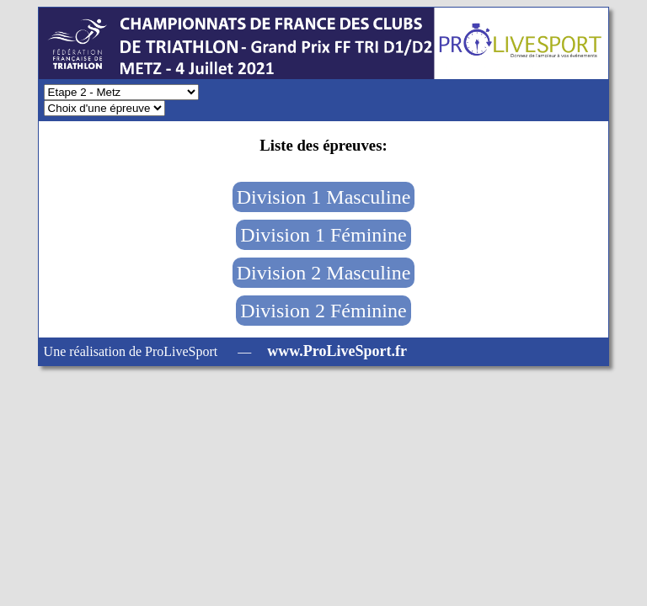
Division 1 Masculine (324, 197)
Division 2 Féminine (323, 311)
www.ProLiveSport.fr (337, 351)
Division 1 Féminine (323, 235)
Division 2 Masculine (324, 273)
